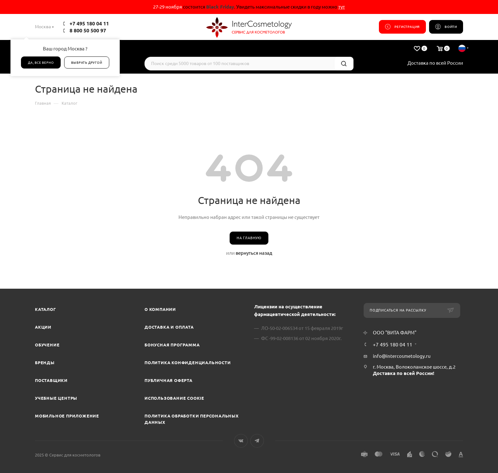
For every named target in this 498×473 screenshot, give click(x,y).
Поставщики (51, 380)
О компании (160, 309)
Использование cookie (174, 398)
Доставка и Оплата (169, 327)
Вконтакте (241, 441)
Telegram (257, 441)
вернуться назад (254, 253)
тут (341, 7)
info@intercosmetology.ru (402, 356)
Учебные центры (56, 398)
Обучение (47, 345)
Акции (43, 327)
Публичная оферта (168, 380)
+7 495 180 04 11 (89, 23)
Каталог (45, 309)
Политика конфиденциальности (188, 362)
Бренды (45, 362)
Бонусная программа (172, 345)
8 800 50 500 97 (88, 30)
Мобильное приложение (67, 416)
